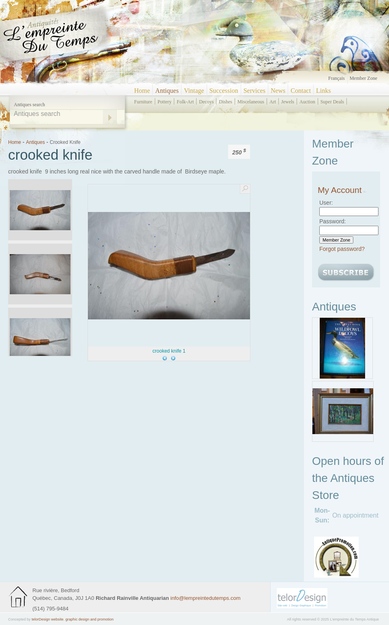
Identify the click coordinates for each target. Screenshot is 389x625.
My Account (342, 190)
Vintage (194, 90)
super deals (332, 102)
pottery (165, 102)
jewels (287, 102)
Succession (223, 90)
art (272, 102)
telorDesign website (48, 619)
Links (323, 90)
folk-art (185, 102)
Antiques (167, 90)
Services (254, 90)
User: (326, 202)
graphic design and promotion (90, 619)
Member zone (363, 78)
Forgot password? (342, 249)
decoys (206, 102)
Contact (301, 90)
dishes (225, 102)
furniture (143, 102)
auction (307, 102)
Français (336, 78)
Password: (332, 221)
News (278, 90)
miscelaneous (250, 102)
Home (142, 90)
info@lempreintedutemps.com (206, 598)
